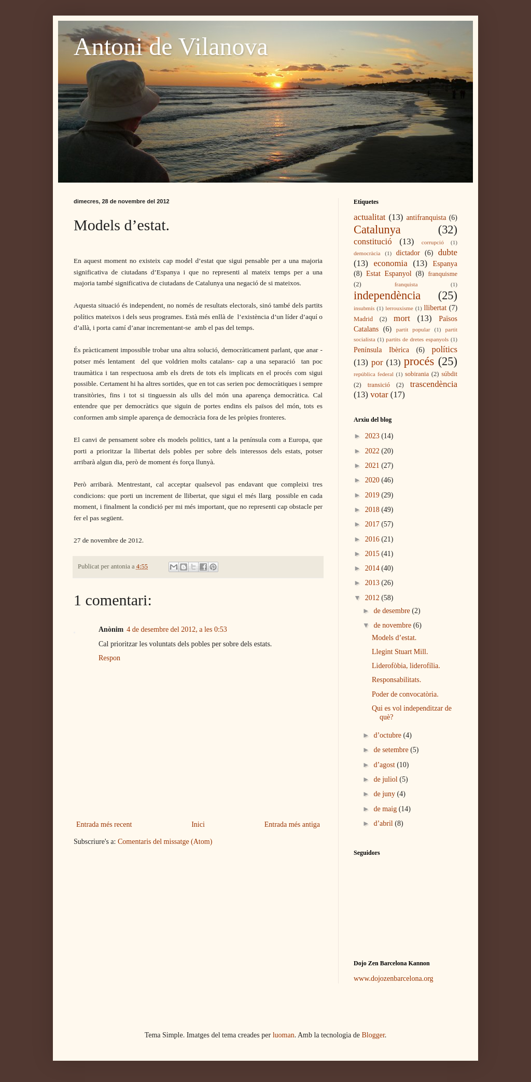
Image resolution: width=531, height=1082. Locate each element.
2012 (373, 598)
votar (379, 394)
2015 (373, 554)
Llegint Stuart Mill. (400, 652)
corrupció (433, 242)
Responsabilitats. (396, 680)
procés (419, 361)
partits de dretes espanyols (417, 339)
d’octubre (388, 735)
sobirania (417, 374)
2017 (373, 524)
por (377, 362)
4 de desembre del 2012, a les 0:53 (177, 629)
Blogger (373, 1035)
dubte (447, 252)
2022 (373, 451)
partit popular (413, 329)
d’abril (384, 823)
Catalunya (377, 229)
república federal (374, 374)
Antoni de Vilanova (171, 46)
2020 (373, 480)
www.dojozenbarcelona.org (394, 978)
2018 (373, 510)
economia (390, 263)
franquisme (442, 274)
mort (402, 318)
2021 (373, 465)
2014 (373, 568)
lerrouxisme (399, 308)
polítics (444, 349)
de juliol (386, 779)
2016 (373, 539)
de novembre (393, 625)
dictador (408, 253)
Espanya (445, 264)
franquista (406, 284)
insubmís (364, 308)
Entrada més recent (104, 824)
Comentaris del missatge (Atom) (165, 841)
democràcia (367, 253)
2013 (373, 583)
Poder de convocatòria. (405, 694)
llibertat (435, 308)
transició (379, 385)
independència (387, 295)
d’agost (385, 765)
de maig (385, 809)
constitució (373, 241)
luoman (284, 1035)
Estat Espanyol (389, 274)
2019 (373, 495)
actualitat (370, 217)
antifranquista (426, 217)
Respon (109, 658)
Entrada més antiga (292, 824)
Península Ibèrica (381, 350)
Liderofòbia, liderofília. (406, 666)
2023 (373, 436)
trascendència (433, 384)
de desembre (392, 611)
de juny (385, 794)
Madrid (363, 319)
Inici (198, 824)
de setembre (391, 750)
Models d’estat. (394, 638)
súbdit (449, 374)
